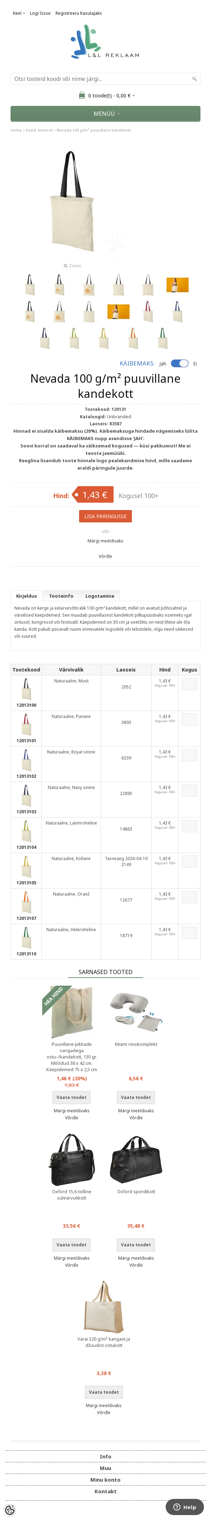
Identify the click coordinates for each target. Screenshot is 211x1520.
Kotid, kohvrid (39, 130)
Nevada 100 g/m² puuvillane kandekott (94, 130)
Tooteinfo (61, 596)
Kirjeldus (26, 596)
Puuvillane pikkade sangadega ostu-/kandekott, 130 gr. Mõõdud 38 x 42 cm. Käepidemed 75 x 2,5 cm (71, 1057)
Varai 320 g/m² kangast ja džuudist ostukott (103, 1342)
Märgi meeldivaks (105, 541)
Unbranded (119, 416)
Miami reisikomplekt (136, 1044)
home (16, 130)
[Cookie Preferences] (10, 1510)
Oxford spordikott (136, 1191)
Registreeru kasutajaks (79, 13)
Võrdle (105, 556)
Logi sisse (40, 13)
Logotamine (99, 596)
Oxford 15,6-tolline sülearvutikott (71, 1194)
